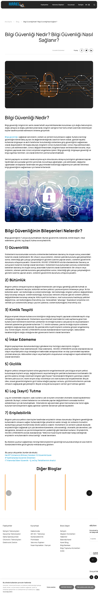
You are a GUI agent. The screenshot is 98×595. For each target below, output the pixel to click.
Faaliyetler (44, 4)
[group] (19, 510)
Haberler (63, 545)
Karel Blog (64, 551)
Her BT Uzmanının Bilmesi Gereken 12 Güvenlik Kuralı (28, 464)
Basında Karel (65, 548)
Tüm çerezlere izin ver (85, 587)
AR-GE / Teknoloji (38, 543)
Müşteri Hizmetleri (67, 543)
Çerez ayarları (51, 587)
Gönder (91, 568)
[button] (89, 510)
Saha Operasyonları (11, 545)
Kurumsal (71, 5)
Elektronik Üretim (10, 551)
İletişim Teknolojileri (11, 540)
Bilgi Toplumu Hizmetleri (70, 557)
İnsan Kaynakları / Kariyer (41, 554)
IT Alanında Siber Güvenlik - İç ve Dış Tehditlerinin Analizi (30, 469)
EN (87, 4)
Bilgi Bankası (65, 554)
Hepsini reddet (66, 587)
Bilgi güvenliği (11, 145)
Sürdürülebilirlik (37, 545)
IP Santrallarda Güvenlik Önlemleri (20, 466)
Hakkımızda (35, 540)
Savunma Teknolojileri (12, 543)
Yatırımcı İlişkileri (58, 4)
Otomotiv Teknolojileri (12, 548)
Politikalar (35, 548)
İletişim (80, 4)
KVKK (62, 560)
